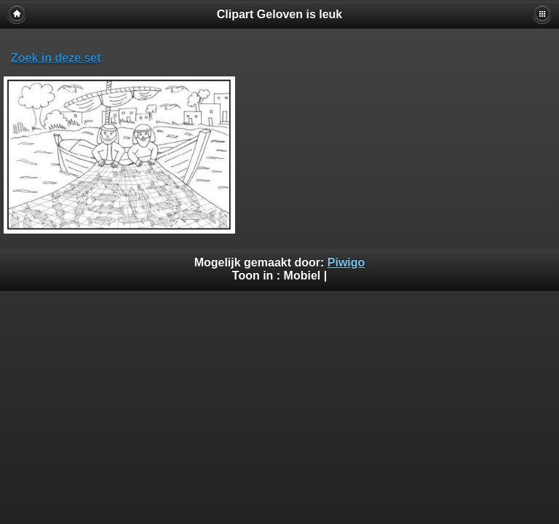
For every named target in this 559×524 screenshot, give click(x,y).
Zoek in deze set (56, 58)
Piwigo (346, 262)
